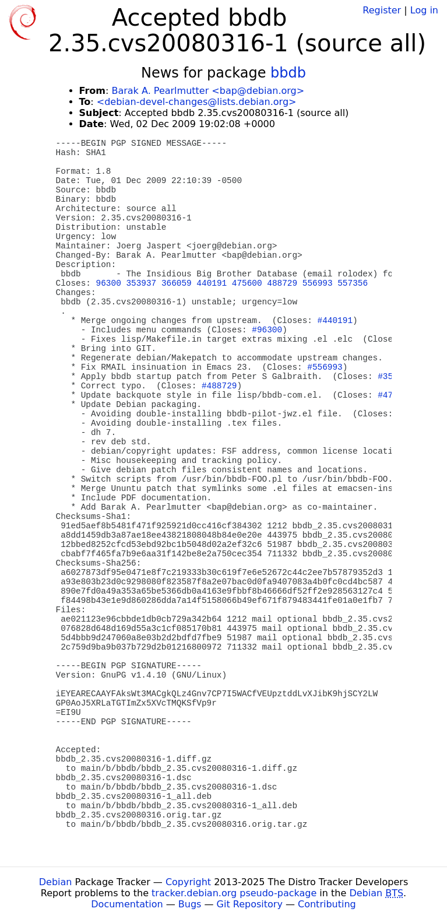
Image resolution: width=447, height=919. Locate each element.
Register (381, 10)
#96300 (267, 330)
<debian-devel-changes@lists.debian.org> (197, 101)
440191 (211, 283)
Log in (424, 10)
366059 (176, 283)
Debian (55, 882)
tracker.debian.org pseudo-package (234, 893)
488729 (282, 283)
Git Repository (250, 904)
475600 (247, 283)
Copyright (188, 882)
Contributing (327, 904)
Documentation (127, 904)
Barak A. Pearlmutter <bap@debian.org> (207, 90)
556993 (317, 283)
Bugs (190, 904)
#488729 (219, 386)
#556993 (324, 367)
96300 (108, 283)
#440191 (335, 320)
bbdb (288, 73)
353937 (141, 283)
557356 (352, 283)
